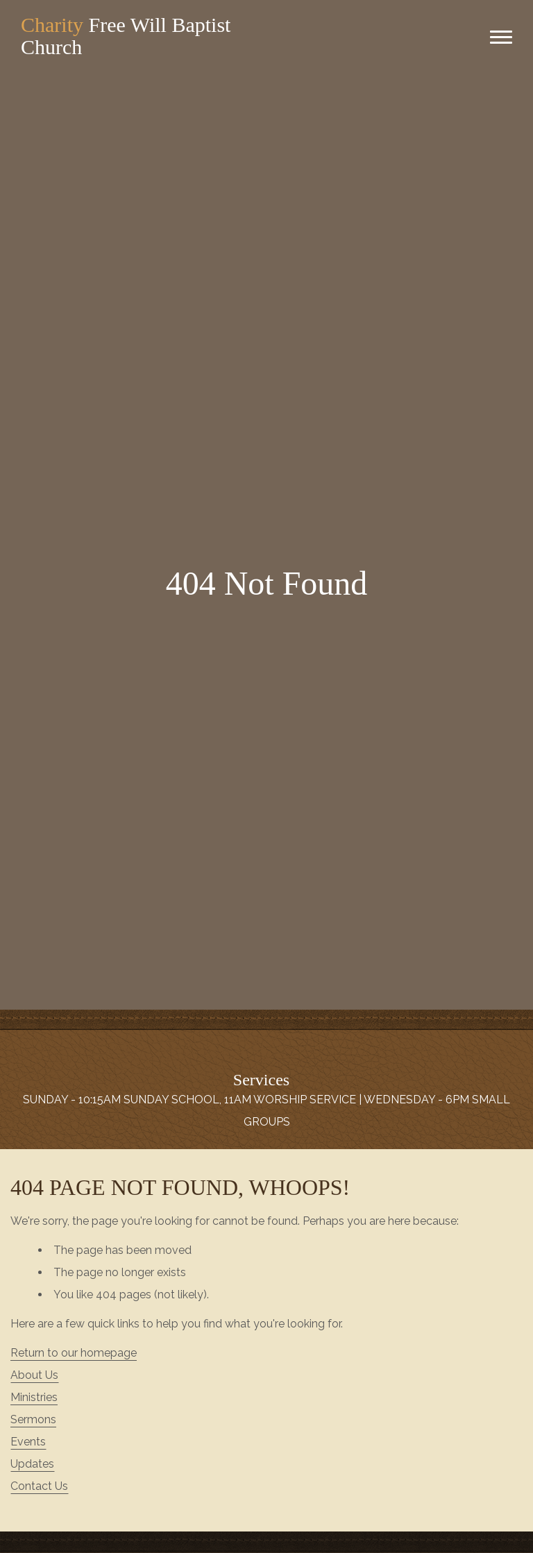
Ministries (34, 1397)
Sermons (33, 1419)
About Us (34, 1375)
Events (28, 1441)
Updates (32, 1463)
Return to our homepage (73, 1352)
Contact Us (39, 1486)
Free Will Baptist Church (125, 35)
